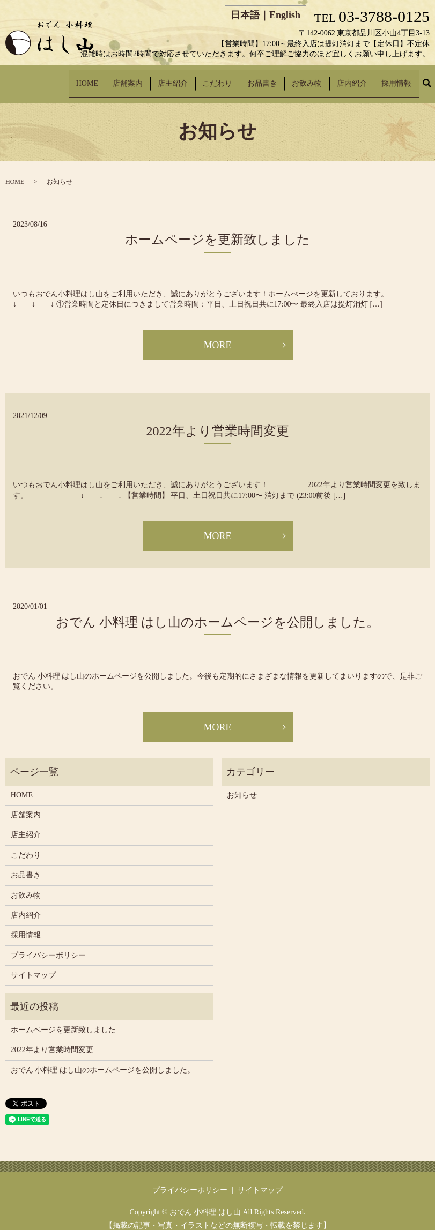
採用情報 (400, 78)
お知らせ (242, 785)
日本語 (245, 15)
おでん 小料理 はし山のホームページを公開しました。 (217, 612)
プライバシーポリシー (48, 945)
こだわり (250, 78)
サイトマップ (33, 965)
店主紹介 (212, 78)
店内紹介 (363, 78)
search (433, 78)
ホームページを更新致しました (217, 229)
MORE (217, 335)
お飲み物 (325, 78)
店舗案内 (175, 78)
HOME (141, 78)
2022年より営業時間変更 (217, 421)
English (284, 15)
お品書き (287, 78)
